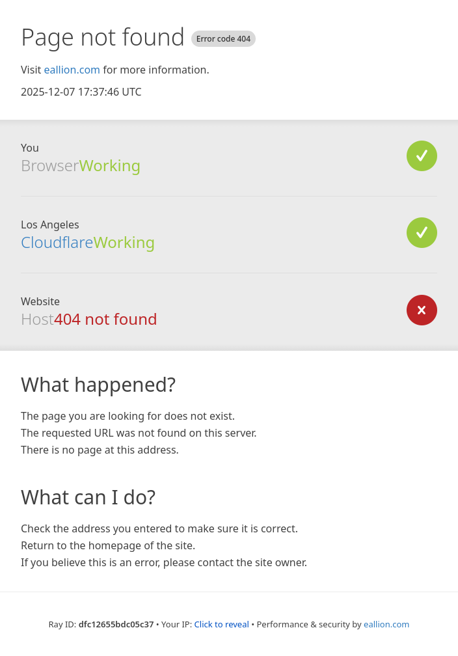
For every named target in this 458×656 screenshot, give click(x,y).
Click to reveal (222, 624)
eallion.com (72, 69)
